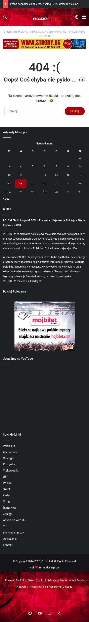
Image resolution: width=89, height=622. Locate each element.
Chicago (8, 458)
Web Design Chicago (60, 586)
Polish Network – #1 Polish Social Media (43, 580)
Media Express (51, 567)
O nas (6, 501)
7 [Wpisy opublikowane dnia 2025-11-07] (56, 166)
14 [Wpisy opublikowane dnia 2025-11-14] (56, 174)
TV (4, 526)
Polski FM (9, 445)
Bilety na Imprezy (13, 532)
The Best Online (37, 586)
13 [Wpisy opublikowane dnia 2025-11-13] (44, 174)
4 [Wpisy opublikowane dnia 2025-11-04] (20, 166)
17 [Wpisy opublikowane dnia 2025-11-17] (9, 183)
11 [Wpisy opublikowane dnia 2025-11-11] (21, 174)
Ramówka (9, 507)
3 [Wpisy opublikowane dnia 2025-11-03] (9, 166)
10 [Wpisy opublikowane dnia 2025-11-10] (9, 174)
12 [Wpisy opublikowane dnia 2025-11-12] (32, 174)
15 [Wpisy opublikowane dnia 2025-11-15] (68, 174)
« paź (6, 198)
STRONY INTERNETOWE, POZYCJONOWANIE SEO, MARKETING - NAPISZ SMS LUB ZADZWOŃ (44, 34)
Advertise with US (14, 520)
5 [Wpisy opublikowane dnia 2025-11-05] (32, 166)
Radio (6, 495)
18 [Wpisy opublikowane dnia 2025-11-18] (21, 183)
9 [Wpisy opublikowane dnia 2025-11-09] (80, 166)
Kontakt (7, 544)
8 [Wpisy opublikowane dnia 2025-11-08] (68, 166)
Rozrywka (9, 464)
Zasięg (7, 514)
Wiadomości (10, 452)
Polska (7, 483)
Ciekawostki (10, 470)
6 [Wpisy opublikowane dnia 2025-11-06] (44, 166)
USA (5, 476)
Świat (6, 489)
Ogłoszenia (10, 538)
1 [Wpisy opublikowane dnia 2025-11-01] (68, 157)
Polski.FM (47, 561)
